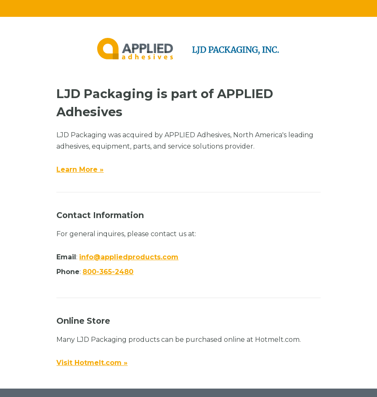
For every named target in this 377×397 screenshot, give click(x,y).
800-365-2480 (107, 272)
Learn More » (80, 169)
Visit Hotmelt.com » (91, 363)
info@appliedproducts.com (128, 257)
